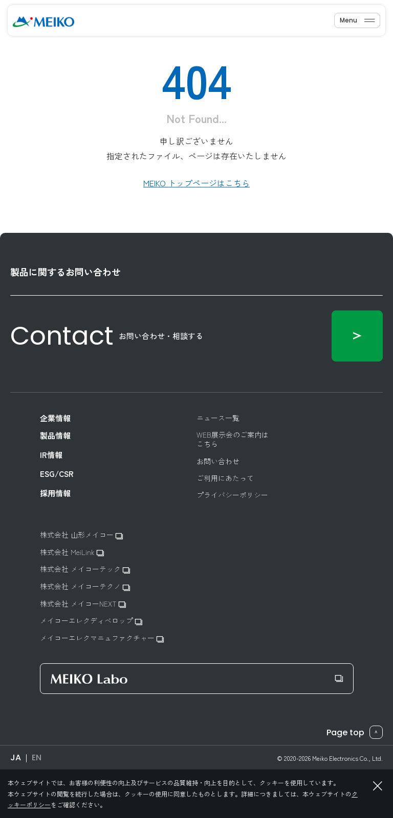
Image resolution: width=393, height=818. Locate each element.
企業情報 (55, 418)
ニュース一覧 (217, 417)
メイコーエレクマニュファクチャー (102, 638)
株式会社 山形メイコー (81, 535)
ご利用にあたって (225, 478)
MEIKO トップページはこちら (196, 183)
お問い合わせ (217, 461)
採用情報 (55, 493)
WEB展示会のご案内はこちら (232, 439)
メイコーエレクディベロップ (91, 620)
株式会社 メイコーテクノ (85, 586)
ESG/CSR (57, 474)
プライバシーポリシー (232, 494)
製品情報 (55, 435)
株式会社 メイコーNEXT (83, 604)
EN (36, 757)
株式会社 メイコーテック (85, 569)
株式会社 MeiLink (72, 552)
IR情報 (51, 455)
